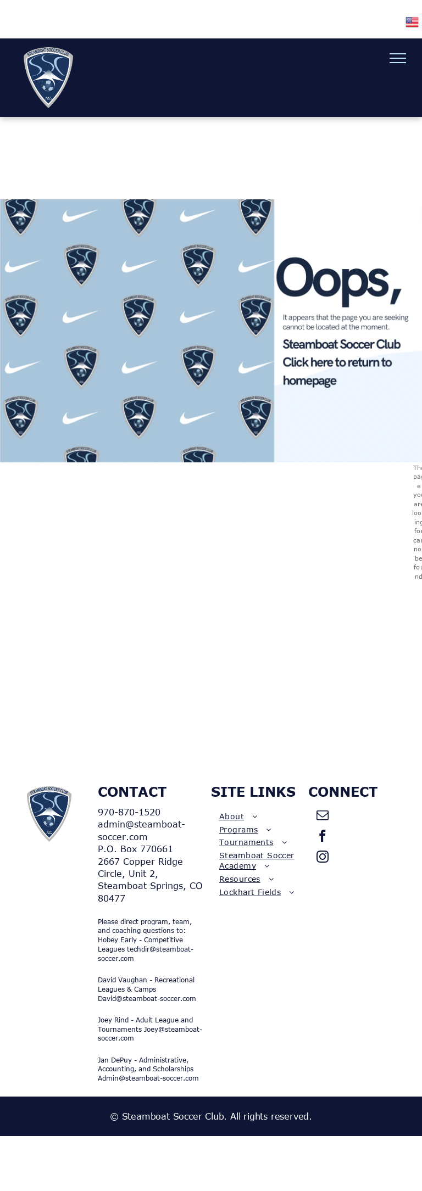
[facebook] (323, 837)
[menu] (398, 58)
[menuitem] (259, 816)
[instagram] (323, 858)
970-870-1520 (129, 812)
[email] (323, 816)
